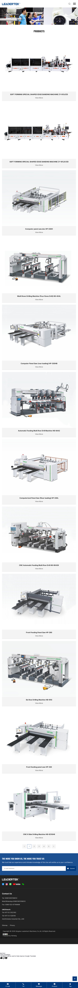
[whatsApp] (10, 884)
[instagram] (7, 884)
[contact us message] (39, 985)
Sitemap (5, 925)
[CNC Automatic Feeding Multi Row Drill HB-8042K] (39, 539)
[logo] (11, 4)
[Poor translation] (5, 958)
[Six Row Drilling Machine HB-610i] (39, 673)
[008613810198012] (23, 985)
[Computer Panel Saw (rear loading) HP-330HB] (39, 337)
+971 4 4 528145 (10, 916)
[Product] (54, 985)
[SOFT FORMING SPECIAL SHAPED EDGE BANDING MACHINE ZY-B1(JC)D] (39, 68)
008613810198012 (11, 898)
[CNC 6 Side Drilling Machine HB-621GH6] (39, 808)
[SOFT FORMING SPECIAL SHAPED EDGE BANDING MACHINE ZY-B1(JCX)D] (39, 135)
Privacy (12, 925)
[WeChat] (23, 884)
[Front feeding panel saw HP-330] (39, 740)
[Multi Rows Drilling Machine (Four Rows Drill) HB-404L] (39, 270)
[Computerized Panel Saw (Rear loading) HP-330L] (39, 471)
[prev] (24, 846)
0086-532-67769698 (12, 904)
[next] (54, 846)
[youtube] (16, 884)
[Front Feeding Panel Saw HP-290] (39, 606)
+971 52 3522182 (10, 912)
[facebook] (3, 884)
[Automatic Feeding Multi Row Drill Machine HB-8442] (39, 404)
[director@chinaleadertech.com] (8, 985)
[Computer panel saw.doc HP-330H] (39, 202)
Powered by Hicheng (10, 935)
